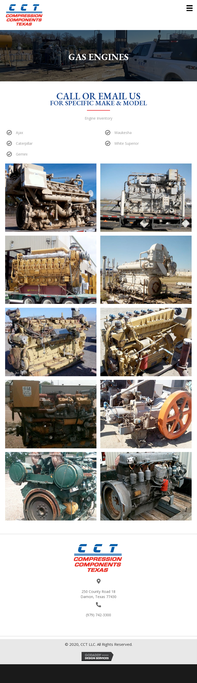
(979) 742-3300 (98, 614)
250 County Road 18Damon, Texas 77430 (98, 594)
